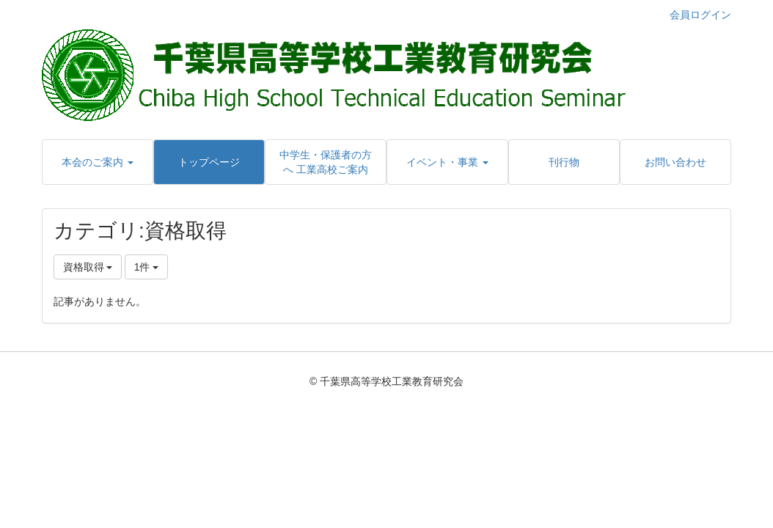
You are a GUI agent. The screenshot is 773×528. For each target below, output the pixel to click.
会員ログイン (700, 15)
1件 (146, 267)
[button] (98, 162)
